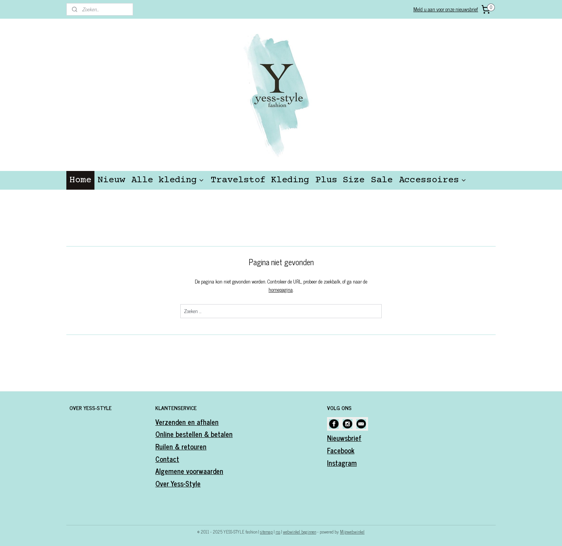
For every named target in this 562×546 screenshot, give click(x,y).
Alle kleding (168, 180)
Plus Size (340, 180)
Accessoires (433, 180)
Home (80, 180)
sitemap (266, 531)
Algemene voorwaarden (189, 471)
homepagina (281, 289)
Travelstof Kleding (260, 180)
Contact (167, 459)
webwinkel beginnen (299, 531)
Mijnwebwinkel (352, 531)
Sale (382, 180)
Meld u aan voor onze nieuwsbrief (445, 9)
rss (278, 531)
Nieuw (111, 180)
